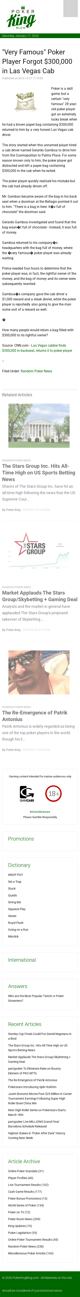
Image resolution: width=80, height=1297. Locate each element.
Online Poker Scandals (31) (26, 1171)
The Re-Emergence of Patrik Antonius (32, 1080)
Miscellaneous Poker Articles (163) (31, 1253)
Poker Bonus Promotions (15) (27, 1198)
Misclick (13, 936)
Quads (12, 895)
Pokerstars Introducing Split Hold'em (32, 1087)
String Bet (14, 902)
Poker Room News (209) (24, 1219)
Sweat (12, 916)
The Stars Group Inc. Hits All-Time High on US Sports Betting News (38, 474)
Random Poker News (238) (26, 1246)
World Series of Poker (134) (26, 1205)
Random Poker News (36, 371)
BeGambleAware (40, 811)
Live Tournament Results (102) (28, 1185)
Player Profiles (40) (20, 1178)
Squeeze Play (17, 909)
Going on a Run (18, 929)
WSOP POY (15, 875)
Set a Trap (14, 881)
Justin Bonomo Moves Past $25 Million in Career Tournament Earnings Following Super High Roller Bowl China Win (40, 1098)
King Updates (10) (20, 1226)
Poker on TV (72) (19, 1212)
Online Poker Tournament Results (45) (33, 1239)
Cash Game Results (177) (25, 1191)
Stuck (12, 888)
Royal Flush (15, 922)
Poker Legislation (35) (22, 1232)
